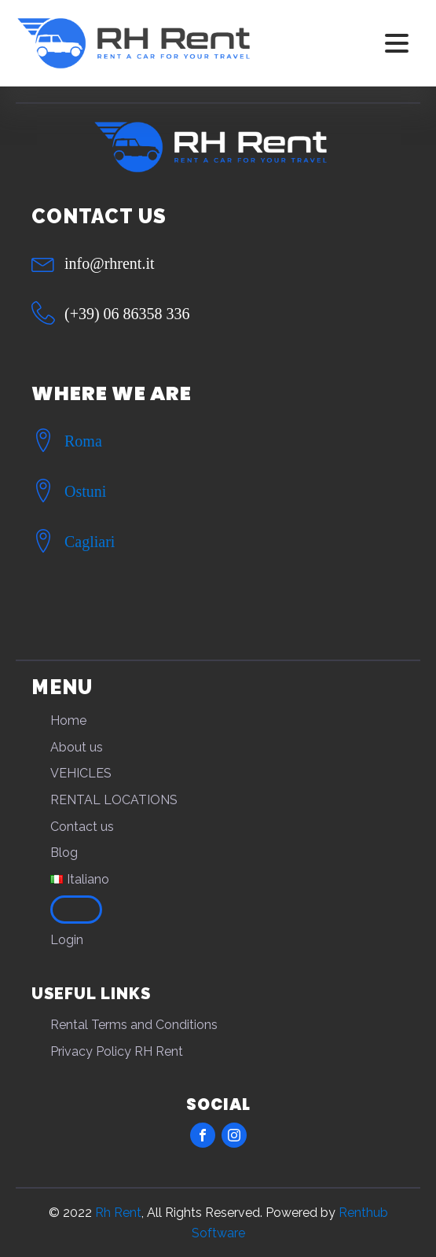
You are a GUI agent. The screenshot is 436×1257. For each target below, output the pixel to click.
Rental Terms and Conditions (134, 1024)
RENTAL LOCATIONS (114, 799)
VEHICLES (81, 773)
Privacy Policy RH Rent (116, 1051)
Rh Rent (118, 1212)
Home (68, 720)
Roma (83, 441)
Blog (64, 852)
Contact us (82, 826)
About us (76, 747)
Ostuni (85, 491)
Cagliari (89, 541)
